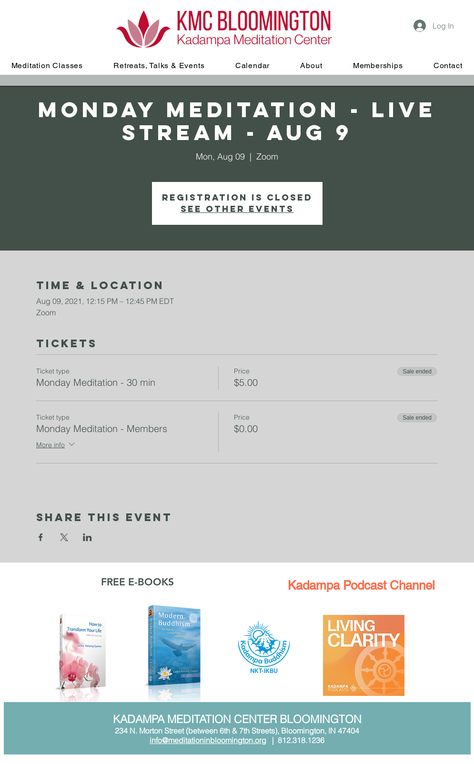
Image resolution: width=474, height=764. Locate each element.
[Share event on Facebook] (40, 537)
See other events (237, 208)
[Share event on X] (64, 537)
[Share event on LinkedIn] (87, 537)
